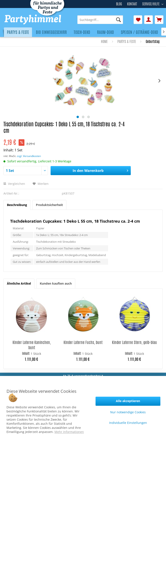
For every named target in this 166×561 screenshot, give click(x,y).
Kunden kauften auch (56, 283)
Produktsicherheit (49, 205)
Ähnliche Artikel (19, 283)
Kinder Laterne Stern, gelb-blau (134, 342)
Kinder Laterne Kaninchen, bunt (32, 345)
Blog (119, 4)
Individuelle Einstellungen (128, 423)
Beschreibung (17, 205)
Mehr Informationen (69, 432)
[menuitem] (100, 19)
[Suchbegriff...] (100, 19)
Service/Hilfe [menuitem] (151, 3)
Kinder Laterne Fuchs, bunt (83, 342)
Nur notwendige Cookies (128, 412)
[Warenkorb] (159, 19)
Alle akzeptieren (128, 401)
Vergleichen (14, 184)
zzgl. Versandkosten (29, 156)
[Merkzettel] (138, 19)
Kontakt (132, 4)
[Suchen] (118, 19)
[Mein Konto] (148, 19)
